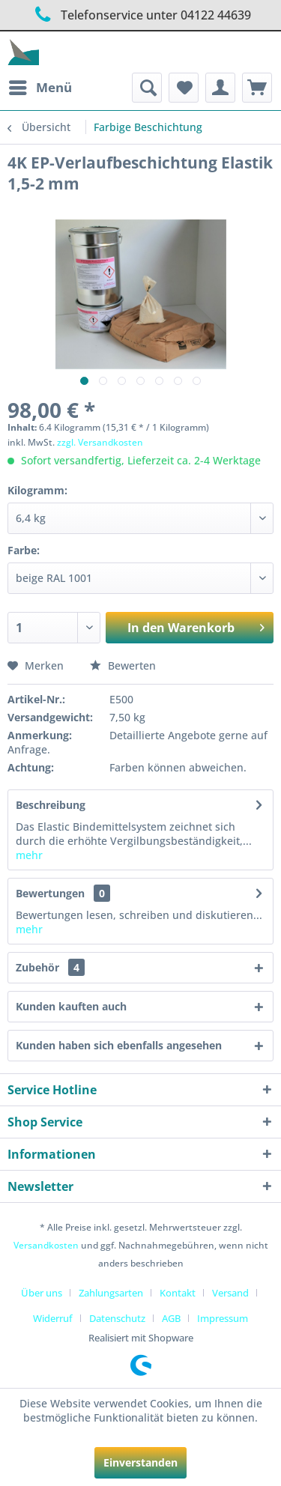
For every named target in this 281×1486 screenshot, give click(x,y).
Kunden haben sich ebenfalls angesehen (119, 1045)
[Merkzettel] (184, 88)
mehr (29, 855)
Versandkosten (46, 1245)
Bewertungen (50, 893)
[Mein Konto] (220, 88)
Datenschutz (117, 1318)
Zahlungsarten (111, 1293)
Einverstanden (140, 1462)
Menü (40, 86)
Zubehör (50, 967)
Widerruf (53, 1318)
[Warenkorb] (257, 88)
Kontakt (178, 1293)
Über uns (41, 1293)
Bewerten (123, 665)
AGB (171, 1318)
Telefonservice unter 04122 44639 (140, 14)
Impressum (222, 1318)
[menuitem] (39, 88)
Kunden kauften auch (71, 1006)
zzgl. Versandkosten (100, 442)
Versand (230, 1293)
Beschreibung (50, 805)
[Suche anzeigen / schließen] (147, 88)
